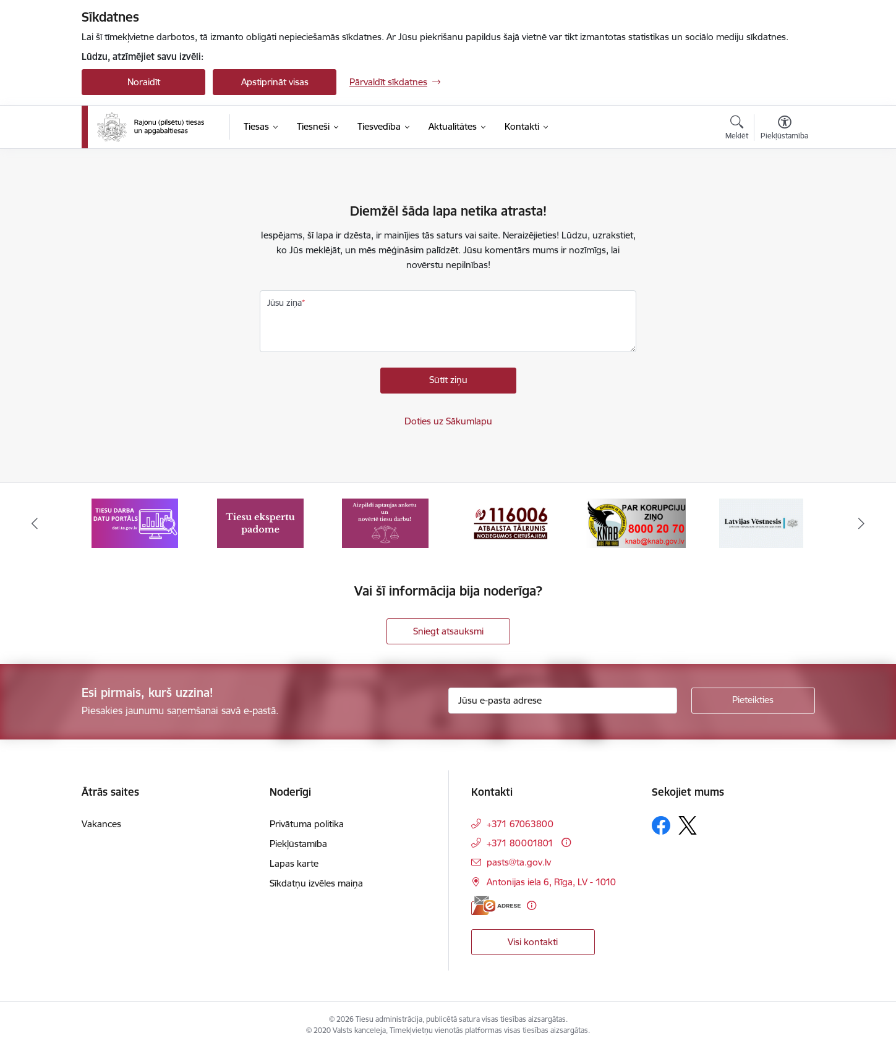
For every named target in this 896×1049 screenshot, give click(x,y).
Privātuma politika (307, 824)
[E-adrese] (496, 905)
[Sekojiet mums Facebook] (661, 825)
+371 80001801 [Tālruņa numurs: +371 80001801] (520, 843)
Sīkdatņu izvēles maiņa (316, 883)
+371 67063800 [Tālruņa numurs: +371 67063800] (520, 824)
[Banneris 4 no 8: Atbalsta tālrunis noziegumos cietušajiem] (510, 522)
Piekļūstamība (298, 843)
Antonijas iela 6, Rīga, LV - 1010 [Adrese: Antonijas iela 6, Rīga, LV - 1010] (551, 882)
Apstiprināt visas (275, 82)
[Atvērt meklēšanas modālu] (736, 129)
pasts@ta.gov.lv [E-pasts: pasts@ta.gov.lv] (519, 862)
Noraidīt (143, 82)
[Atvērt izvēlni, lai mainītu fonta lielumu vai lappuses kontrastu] (784, 129)
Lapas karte (294, 863)
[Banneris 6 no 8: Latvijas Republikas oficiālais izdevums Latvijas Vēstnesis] (761, 522)
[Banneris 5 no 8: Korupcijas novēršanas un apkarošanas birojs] (636, 522)
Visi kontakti (533, 942)
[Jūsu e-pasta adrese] (562, 701)
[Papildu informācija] (566, 842)
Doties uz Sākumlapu (448, 421)
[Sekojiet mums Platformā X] (687, 825)
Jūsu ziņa (284, 302)
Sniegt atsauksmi (448, 631)
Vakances (101, 824)
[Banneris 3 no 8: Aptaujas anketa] (385, 522)
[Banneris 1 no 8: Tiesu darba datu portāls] (135, 522)
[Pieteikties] (753, 701)
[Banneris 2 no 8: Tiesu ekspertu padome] (260, 522)
